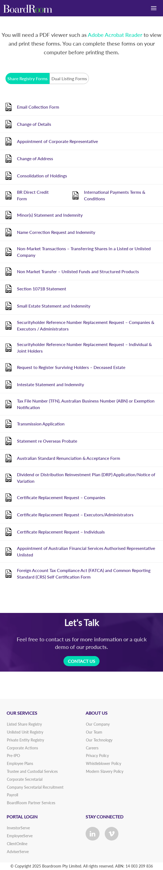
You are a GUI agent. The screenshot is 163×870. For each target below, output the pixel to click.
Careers (92, 748)
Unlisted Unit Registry (25, 732)
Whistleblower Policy (103, 763)
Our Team (94, 732)
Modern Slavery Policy (104, 771)
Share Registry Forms (27, 78)
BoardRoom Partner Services (31, 802)
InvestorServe (18, 828)
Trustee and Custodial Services (32, 771)
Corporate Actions (22, 748)
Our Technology (99, 740)
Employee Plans (20, 763)
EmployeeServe (20, 835)
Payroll (12, 794)
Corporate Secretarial (24, 779)
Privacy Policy (97, 755)
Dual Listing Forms (69, 78)
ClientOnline (17, 843)
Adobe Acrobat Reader (115, 34)
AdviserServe (18, 851)
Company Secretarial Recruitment (35, 787)
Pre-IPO (13, 755)
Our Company (98, 724)
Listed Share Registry (24, 724)
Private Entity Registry (25, 740)
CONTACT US (81, 661)
